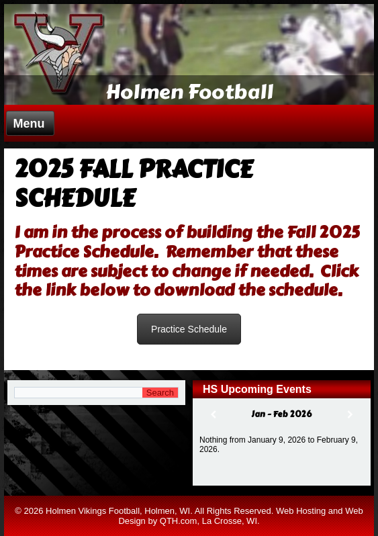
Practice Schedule (189, 329)
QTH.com (178, 521)
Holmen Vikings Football (93, 511)
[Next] (350, 415)
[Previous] (213, 415)
